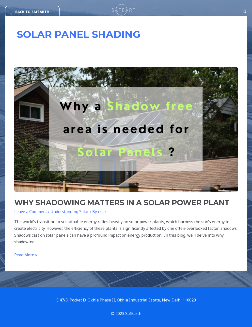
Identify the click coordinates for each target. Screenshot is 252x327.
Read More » (25, 255)
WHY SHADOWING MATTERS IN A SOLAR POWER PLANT (121, 202)
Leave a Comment (30, 211)
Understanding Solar (69, 211)
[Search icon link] (245, 12)
